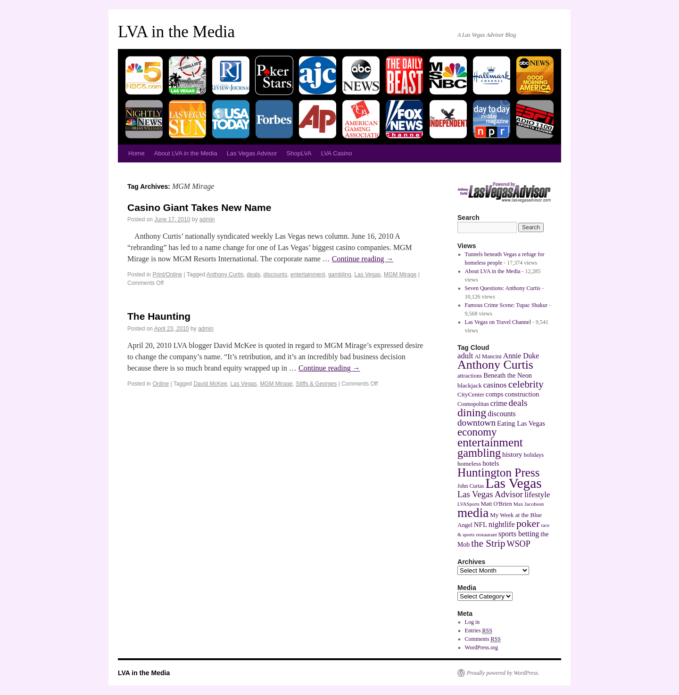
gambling (339, 274)
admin (207, 219)
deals (253, 274)
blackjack (469, 385)
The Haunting (158, 316)
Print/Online (167, 274)
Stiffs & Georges (316, 383)
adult (465, 355)
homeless (469, 463)
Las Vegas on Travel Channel (498, 322)
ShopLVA (299, 153)
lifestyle (537, 494)
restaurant (486, 534)
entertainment (307, 274)
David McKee (210, 383)
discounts (275, 274)
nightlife (502, 524)
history (512, 454)
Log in (472, 622)
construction (522, 394)
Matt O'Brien (496, 504)
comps (495, 394)
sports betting (518, 534)
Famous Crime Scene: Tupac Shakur (506, 305)
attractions (469, 375)
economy (477, 432)
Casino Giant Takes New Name (199, 207)
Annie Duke (521, 356)
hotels (490, 463)
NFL (480, 524)
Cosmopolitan (473, 404)
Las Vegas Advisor (252, 153)
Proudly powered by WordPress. (503, 673)
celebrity (526, 384)
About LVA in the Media (185, 153)
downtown (476, 423)
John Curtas (470, 486)
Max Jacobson (528, 504)
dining (471, 412)
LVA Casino (336, 153)
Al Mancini (487, 356)
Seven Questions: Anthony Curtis (502, 288)
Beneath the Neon (507, 375)
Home (136, 153)
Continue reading (363, 259)
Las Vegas (367, 274)
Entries (478, 630)
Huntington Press (498, 472)
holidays (534, 455)
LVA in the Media (176, 32)
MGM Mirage (400, 274)
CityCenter (470, 394)
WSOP (518, 544)
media (473, 513)
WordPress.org (481, 647)
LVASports (468, 504)
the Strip (488, 543)
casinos (495, 384)
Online (160, 383)
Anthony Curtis (225, 274)
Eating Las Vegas (521, 423)
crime (498, 403)
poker (528, 523)
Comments (483, 639)
